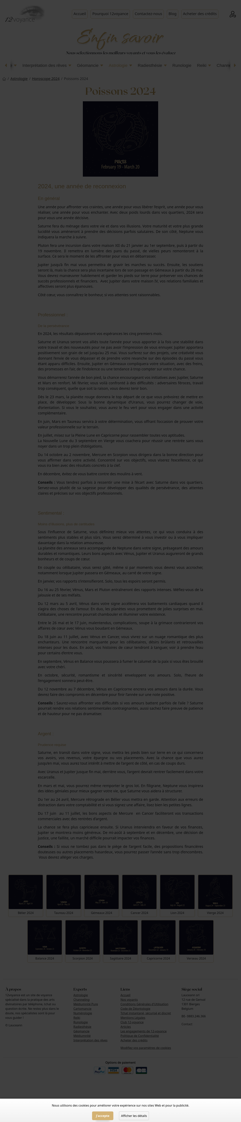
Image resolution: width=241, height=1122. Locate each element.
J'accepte (102, 1116)
